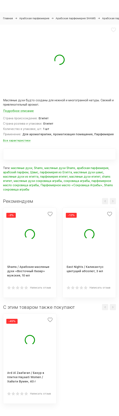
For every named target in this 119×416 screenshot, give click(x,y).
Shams (38, 168)
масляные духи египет (84, 176)
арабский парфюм (15, 172)
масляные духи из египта (20, 176)
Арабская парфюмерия (34, 18)
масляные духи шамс (88, 172)
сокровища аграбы (77, 181)
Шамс (34, 172)
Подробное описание (18, 111)
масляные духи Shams (59, 168)
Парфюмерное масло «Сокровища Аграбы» (71, 185)
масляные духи (21, 168)
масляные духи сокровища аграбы (38, 181)
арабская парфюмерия (92, 168)
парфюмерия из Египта (56, 172)
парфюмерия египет (54, 176)
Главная (8, 18)
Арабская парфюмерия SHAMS (76, 18)
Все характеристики (16, 140)
